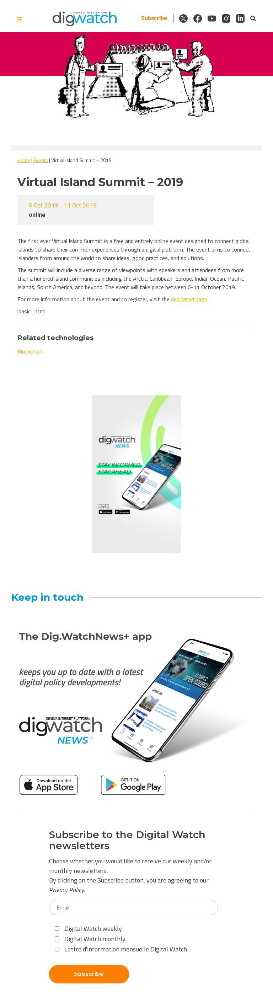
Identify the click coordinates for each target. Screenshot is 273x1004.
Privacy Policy (66, 890)
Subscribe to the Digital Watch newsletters (127, 840)
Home (23, 160)
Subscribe (154, 18)
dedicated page (189, 299)
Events (40, 160)
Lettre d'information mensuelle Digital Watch (121, 949)
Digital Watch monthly (90, 939)
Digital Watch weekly (88, 928)
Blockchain (29, 351)
